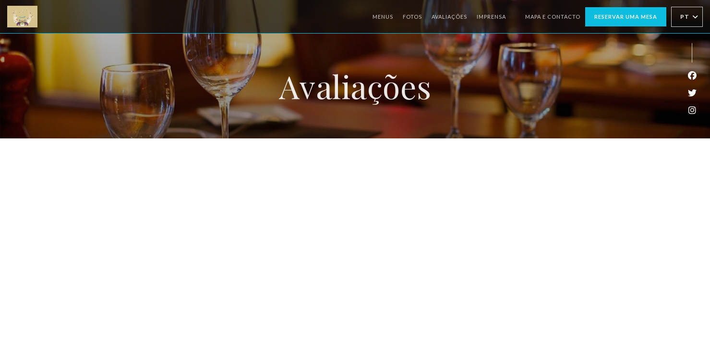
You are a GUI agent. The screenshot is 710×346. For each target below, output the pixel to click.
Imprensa (491, 16)
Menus (383, 16)
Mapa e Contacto (552, 16)
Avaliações (449, 16)
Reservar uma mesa (625, 16)
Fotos (412, 16)
